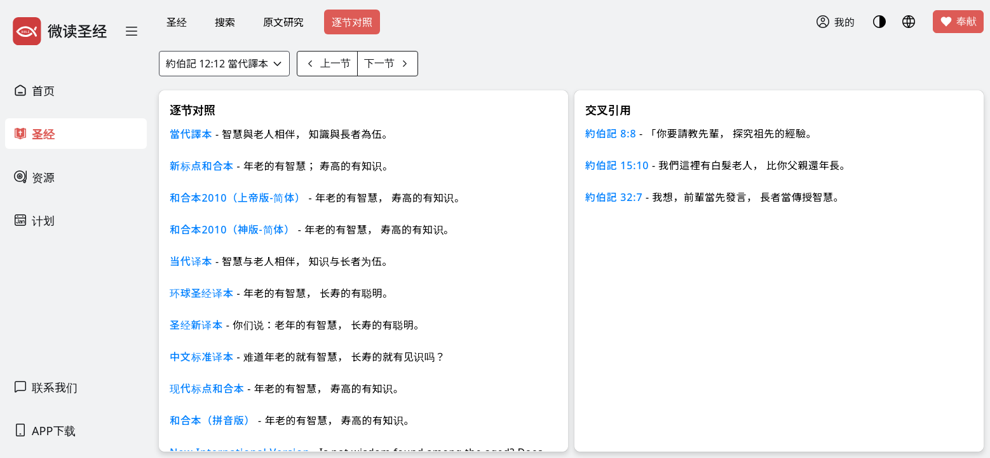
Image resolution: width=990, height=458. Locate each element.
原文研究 (283, 22)
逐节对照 (352, 22)
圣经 (176, 22)
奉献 (958, 21)
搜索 (225, 22)
